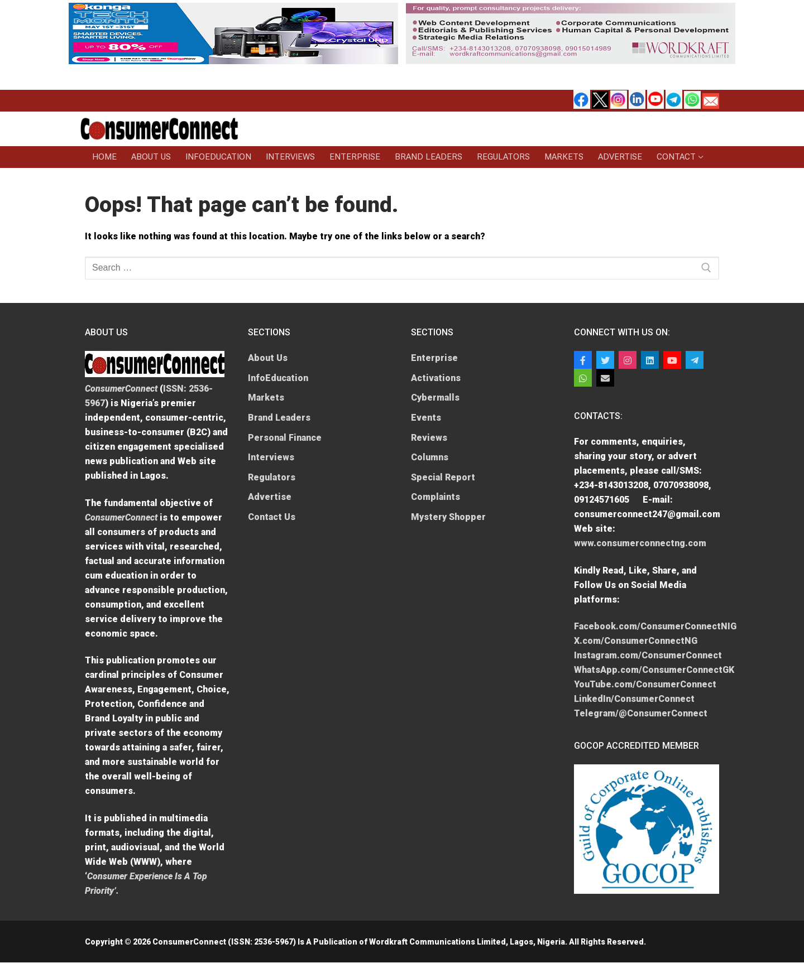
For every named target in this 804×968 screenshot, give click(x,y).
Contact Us (271, 517)
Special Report (443, 477)
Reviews (429, 437)
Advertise (269, 497)
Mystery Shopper (448, 517)
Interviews (271, 457)
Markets (266, 397)
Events (426, 417)
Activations (436, 378)
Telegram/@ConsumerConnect (640, 713)
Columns (429, 457)
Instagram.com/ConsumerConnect (648, 655)
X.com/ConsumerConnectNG (635, 640)
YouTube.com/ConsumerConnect (645, 684)
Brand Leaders (279, 417)
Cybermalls (435, 397)
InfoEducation (278, 378)
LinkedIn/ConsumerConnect (634, 699)
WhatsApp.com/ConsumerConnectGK (654, 669)
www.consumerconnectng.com (640, 543)
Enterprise (434, 358)
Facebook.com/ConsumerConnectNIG (655, 626)
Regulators (271, 477)
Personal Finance (285, 437)
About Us (268, 358)
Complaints (435, 497)
